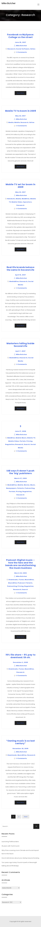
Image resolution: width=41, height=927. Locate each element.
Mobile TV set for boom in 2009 (20, 186)
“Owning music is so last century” (20, 742)
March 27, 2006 (20, 478)
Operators (27, 202)
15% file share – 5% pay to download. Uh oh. (20, 656)
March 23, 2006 (20, 573)
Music (32, 485)
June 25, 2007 (20, 42)
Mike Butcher (9, 3)
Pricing (29, 441)
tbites (32, 49)
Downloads (13, 580)
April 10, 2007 (20, 275)
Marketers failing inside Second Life (20, 345)
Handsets (11, 199)
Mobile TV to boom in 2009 (20, 110)
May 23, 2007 (20, 116)
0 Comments (21, 52)
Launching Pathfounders (10, 842)
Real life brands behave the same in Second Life (20, 268)
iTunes (21, 580)
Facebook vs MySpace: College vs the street (20, 36)
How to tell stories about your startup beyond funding (20, 858)
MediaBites (14, 281)
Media (11, 122)
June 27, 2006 (20, 431)
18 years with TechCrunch (10, 846)
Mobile (17, 122)
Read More (20, 93)
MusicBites (29, 580)
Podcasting (30, 488)
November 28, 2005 (20, 748)
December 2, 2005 (20, 662)
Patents (20, 488)
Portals (23, 441)
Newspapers (11, 488)
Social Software (22, 49)
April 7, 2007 (20, 351)
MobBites (26, 199)
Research (12, 49)
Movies (27, 485)
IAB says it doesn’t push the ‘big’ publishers (20, 472)
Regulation (10, 444)
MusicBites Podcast (16, 583)
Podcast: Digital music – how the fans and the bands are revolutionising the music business (20, 563)
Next (25, 817)
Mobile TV (31, 438)
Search (27, 444)
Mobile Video (17, 202)
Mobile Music (21, 438)
